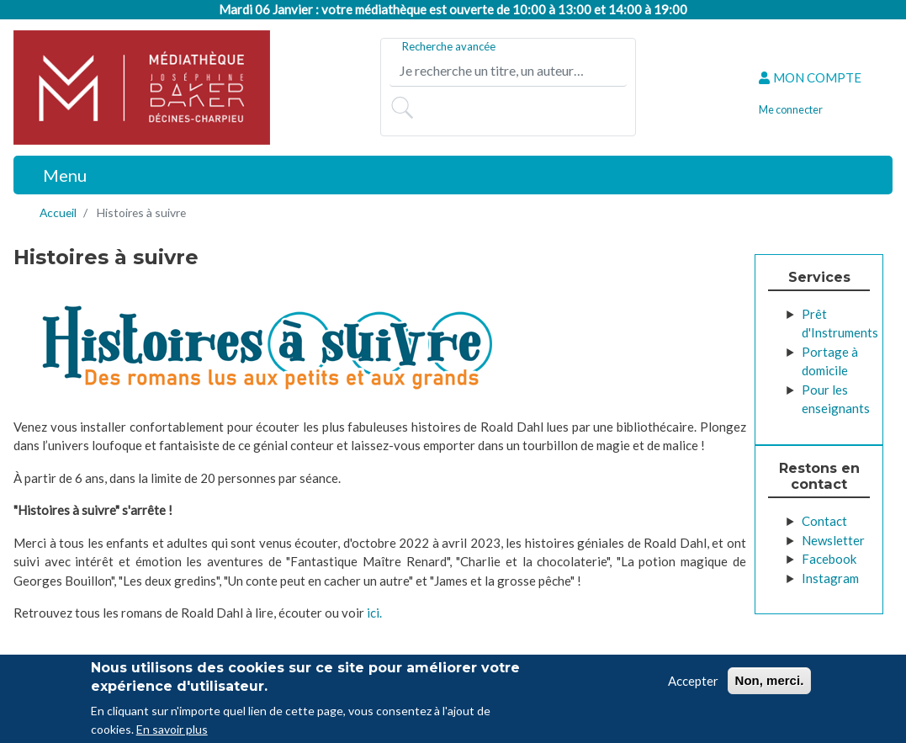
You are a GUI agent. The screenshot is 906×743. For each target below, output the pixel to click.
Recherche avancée (448, 46)
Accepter (693, 683)
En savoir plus (172, 731)
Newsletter (833, 540)
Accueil (58, 212)
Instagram (830, 578)
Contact (824, 520)
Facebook (829, 558)
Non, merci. (769, 683)
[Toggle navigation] (55, 175)
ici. (374, 612)
